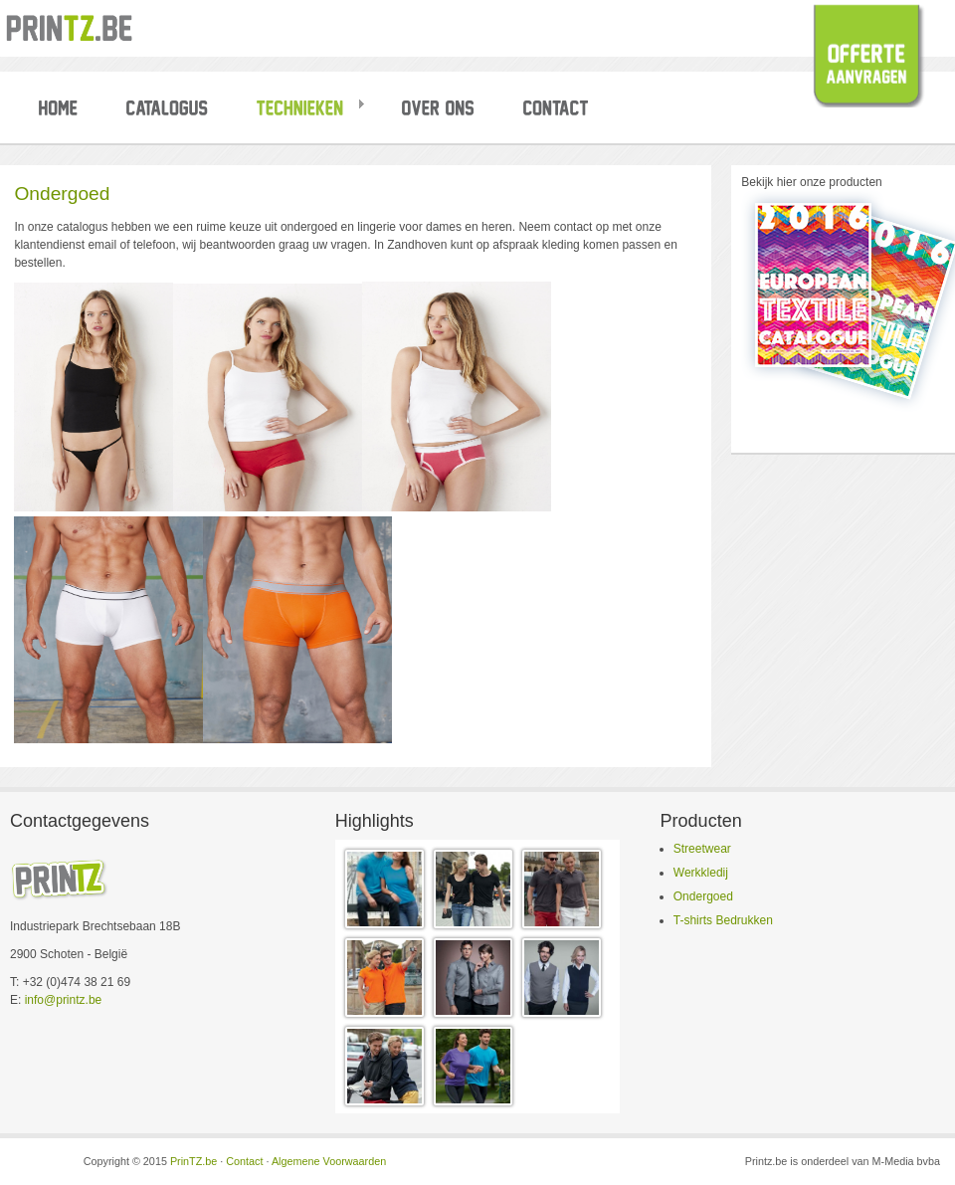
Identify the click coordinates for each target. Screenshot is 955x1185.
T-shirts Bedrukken (723, 920)
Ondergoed (703, 896)
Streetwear (702, 849)
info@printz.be (63, 1000)
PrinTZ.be (193, 1161)
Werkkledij (700, 873)
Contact (244, 1161)
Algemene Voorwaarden (329, 1161)
